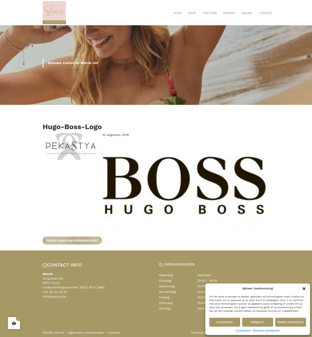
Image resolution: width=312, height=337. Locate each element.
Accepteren (224, 322)
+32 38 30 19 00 (55, 292)
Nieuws (246, 13)
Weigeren (257, 322)
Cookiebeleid (243, 330)
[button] (304, 289)
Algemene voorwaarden (266, 330)
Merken (229, 13)
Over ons (209, 13)
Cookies (114, 332)
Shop (192, 13)
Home (177, 13)
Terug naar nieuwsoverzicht (72, 240)
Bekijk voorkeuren (291, 322)
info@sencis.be (54, 296)
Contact (265, 13)
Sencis (59, 332)
